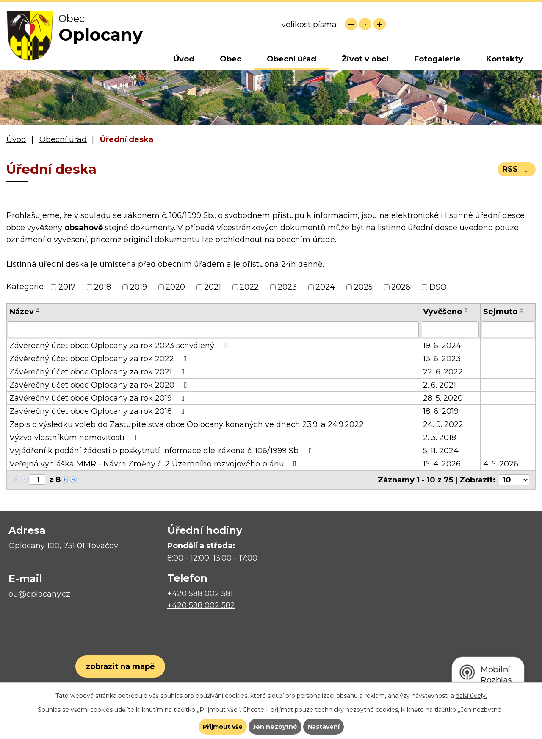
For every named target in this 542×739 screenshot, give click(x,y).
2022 (249, 287)
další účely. (471, 696)
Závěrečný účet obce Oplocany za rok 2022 (99, 358)
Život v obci (365, 59)
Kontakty (504, 59)
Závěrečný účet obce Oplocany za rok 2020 (99, 385)
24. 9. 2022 (443, 424)
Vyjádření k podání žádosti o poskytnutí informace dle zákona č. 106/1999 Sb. (162, 450)
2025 (363, 287)
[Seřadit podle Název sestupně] (38, 312)
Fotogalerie (437, 59)
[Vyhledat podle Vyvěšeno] (450, 329)
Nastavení (323, 727)
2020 (175, 287)
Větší (379, 24)
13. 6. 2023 (442, 358)
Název (21, 311)
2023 (287, 287)
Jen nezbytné (275, 727)
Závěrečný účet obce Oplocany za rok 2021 (98, 371)
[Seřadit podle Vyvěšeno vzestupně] (466, 308)
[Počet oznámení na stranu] (514, 479)
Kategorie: (25, 286)
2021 (212, 287)
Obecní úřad (291, 59)
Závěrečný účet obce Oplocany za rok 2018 (98, 411)
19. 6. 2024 (442, 345)
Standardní (365, 24)
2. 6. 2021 (439, 385)
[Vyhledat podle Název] (213, 329)
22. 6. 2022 (443, 371)
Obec (230, 59)
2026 (400, 287)
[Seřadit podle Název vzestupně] (38, 308)
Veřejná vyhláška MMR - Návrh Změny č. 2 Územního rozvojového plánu (154, 463)
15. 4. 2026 (442, 463)
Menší (351, 24)
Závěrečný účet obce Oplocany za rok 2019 (98, 398)
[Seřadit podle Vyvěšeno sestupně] (466, 312)
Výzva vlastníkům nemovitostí (74, 437)
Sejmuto (500, 311)
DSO (438, 287)
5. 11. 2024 (441, 450)
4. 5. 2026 (500, 463)
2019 (138, 287)
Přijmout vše (223, 727)
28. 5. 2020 (443, 398)
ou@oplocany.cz (39, 594)
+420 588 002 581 (200, 593)
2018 (102, 287)
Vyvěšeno (442, 311)
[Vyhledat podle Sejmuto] (508, 329)
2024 (325, 287)
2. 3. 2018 (439, 437)
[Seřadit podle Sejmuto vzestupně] (522, 308)
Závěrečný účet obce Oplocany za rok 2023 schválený (119, 345)
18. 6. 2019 (441, 411)
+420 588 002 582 (201, 605)
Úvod (184, 59)
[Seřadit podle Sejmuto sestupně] (522, 312)
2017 (66, 287)
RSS (516, 169)
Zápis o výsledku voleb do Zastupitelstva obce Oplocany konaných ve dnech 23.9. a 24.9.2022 (194, 424)
